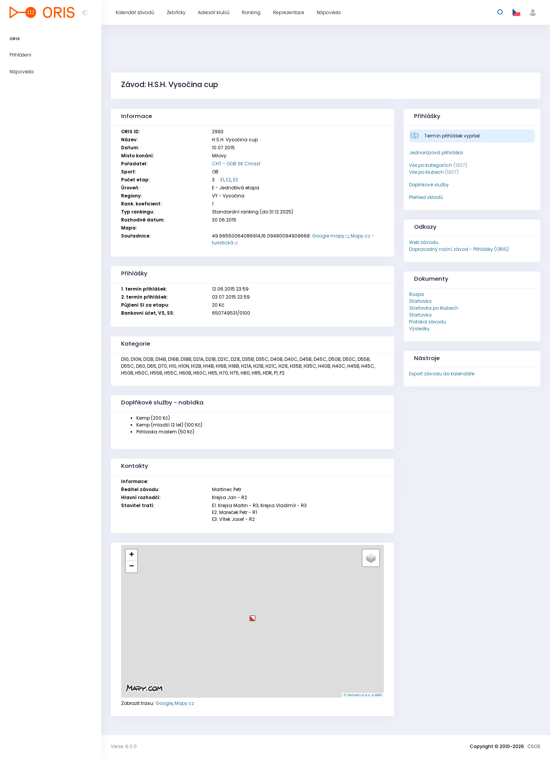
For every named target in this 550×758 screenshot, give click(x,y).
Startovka (420, 301)
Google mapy (328, 236)
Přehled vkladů (426, 197)
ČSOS (533, 746)
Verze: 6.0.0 (124, 746)
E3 (235, 179)
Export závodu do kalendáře (441, 373)
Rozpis (416, 294)
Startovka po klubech (433, 308)
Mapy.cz (184, 703)
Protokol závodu (427, 321)
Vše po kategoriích (430, 165)
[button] (252, 615)
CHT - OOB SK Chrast (236, 163)
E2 (228, 179)
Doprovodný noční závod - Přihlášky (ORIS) (459, 249)
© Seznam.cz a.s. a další (363, 695)
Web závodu (423, 242)
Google (164, 703)
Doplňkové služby (429, 184)
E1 (222, 179)
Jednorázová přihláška (436, 152)
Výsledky (419, 328)
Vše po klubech (426, 172)
